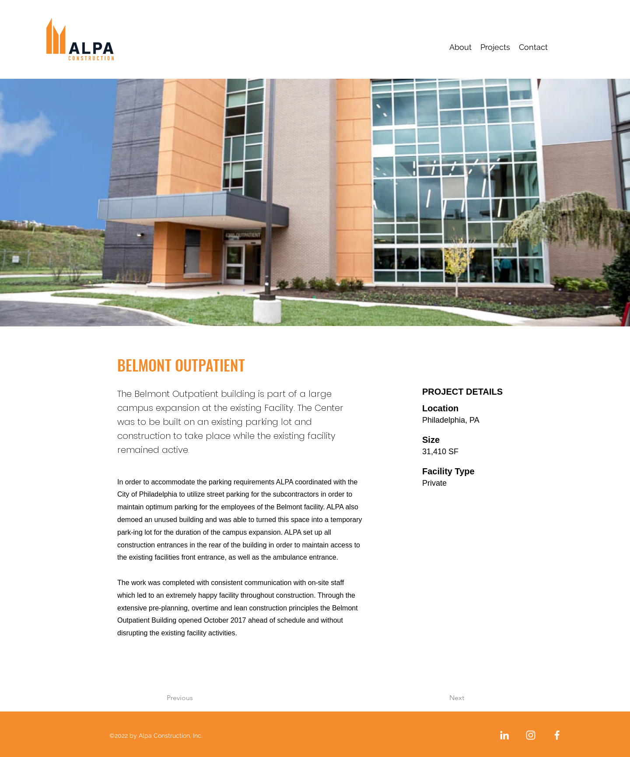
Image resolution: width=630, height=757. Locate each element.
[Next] (434, 698)
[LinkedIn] (504, 735)
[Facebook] (557, 735)
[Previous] (202, 698)
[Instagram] (531, 735)
